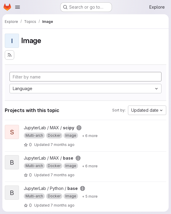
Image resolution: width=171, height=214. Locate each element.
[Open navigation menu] (17, 7)
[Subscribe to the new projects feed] (9, 55)
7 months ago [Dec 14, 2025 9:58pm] (62, 144)
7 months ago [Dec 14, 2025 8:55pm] (62, 205)
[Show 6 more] (89, 135)
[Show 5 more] (89, 196)
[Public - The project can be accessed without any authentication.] (79, 127)
